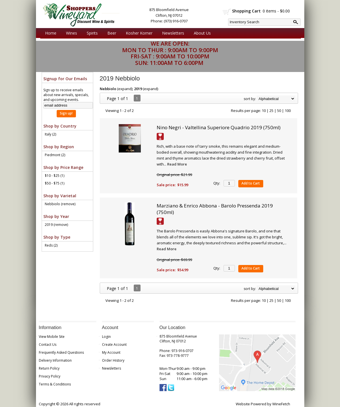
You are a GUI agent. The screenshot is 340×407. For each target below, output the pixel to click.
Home (50, 33)
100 (288, 110)
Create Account (114, 344)
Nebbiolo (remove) (60, 204)
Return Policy (49, 368)
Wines (70, 33)
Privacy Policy (49, 376)
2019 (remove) (56, 224)
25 (271, 110)
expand (124, 88)
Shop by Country (59, 126)
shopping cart (226, 11)
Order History (113, 360)
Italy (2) (50, 134)
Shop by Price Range (63, 167)
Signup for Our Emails (65, 78)
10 (264, 110)
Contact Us (47, 344)
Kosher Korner (137, 33)
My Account (111, 352)
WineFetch (281, 403)
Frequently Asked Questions (61, 352)
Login (106, 336)
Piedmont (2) (55, 154)
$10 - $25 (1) (54, 175)
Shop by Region (58, 146)
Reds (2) (51, 245)
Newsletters (173, 33)
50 (279, 110)
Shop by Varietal (59, 195)
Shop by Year (56, 216)
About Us (201, 33)
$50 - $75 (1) (54, 183)
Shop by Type (56, 237)
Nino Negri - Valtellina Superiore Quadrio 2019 (218, 127)
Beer (110, 33)
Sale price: (166, 184)
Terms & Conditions (55, 384)
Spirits (91, 33)
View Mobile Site (52, 336)
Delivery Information (55, 360)
